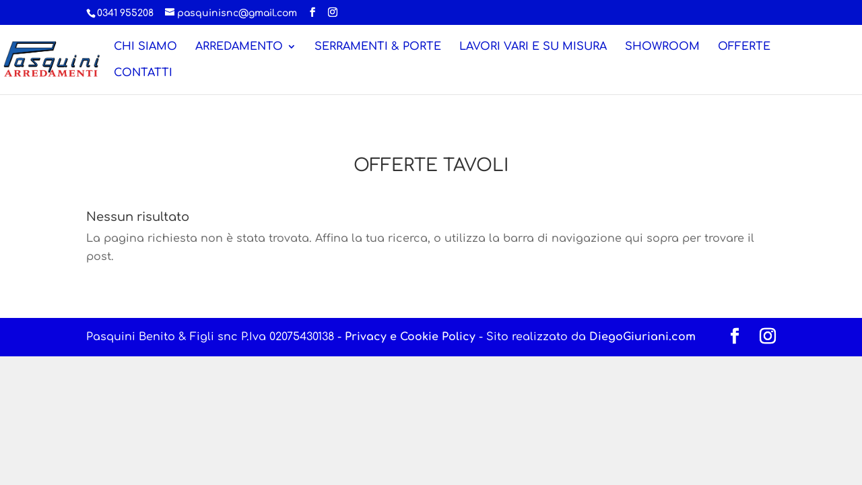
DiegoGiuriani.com (642, 337)
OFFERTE (744, 47)
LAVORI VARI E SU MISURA (533, 47)
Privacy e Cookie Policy (410, 337)
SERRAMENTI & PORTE (377, 47)
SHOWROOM (662, 47)
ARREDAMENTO (239, 47)
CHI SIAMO (145, 47)
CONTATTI (143, 73)
